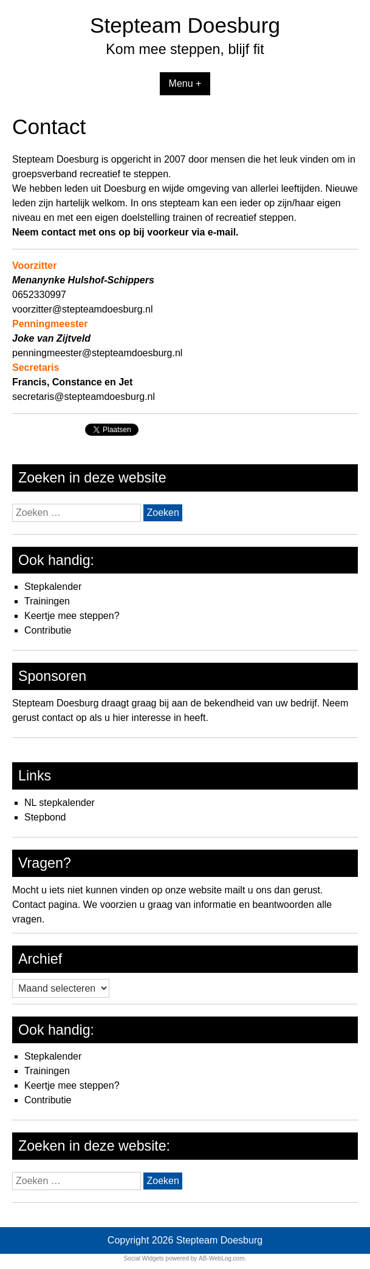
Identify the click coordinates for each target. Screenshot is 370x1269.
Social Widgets (144, 1258)
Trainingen (47, 601)
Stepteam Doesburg (185, 25)
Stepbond (45, 817)
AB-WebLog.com (221, 1258)
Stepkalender (52, 586)
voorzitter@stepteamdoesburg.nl (82, 309)
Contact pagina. (46, 904)
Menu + (185, 83)
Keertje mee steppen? (72, 616)
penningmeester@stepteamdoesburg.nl (97, 353)
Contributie (47, 630)
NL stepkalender (59, 802)
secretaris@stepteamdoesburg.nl (83, 396)
